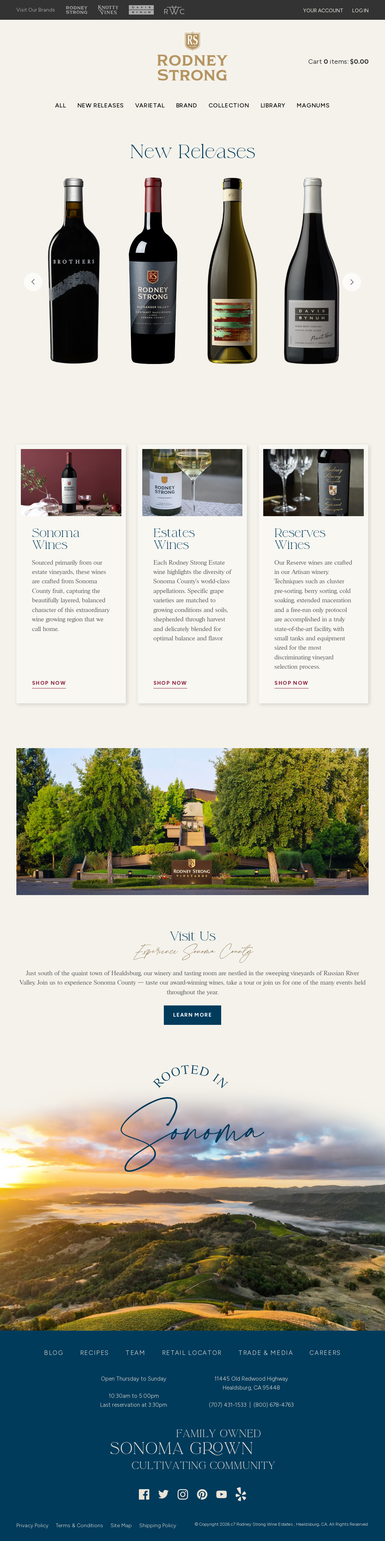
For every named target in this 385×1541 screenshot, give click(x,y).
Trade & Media (265, 1352)
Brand (186, 105)
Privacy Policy (32, 1525)
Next (352, 282)
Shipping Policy (157, 1525)
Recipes (94, 1352)
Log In (360, 10)
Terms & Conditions (79, 1525)
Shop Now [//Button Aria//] (49, 683)
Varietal (150, 105)
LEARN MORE (192, 1015)
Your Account (323, 10)
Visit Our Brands (35, 10)
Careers (325, 1352)
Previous (33, 282)
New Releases (100, 105)
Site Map (121, 1525)
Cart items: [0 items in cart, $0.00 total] (338, 61)
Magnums (313, 105)
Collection (229, 105)
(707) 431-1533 (227, 1405)
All (60, 105)
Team (135, 1352)
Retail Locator (192, 1352)
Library (273, 105)
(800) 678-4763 (274, 1405)
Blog (54, 1352)
